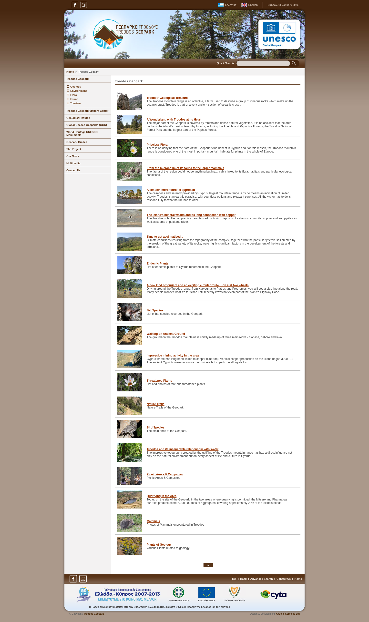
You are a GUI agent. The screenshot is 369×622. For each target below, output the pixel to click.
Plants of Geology (159, 544)
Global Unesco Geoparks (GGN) (86, 124)
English (253, 4)
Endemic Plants (157, 263)
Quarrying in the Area (161, 496)
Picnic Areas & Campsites (165, 474)
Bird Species (155, 427)
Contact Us (73, 170)
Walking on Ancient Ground (166, 334)
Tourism (75, 103)
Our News (72, 156)
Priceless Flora (157, 144)
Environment (78, 90)
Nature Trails (155, 404)
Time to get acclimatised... (165, 236)
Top (234, 578)
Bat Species (155, 310)
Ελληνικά (230, 4)
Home (70, 71)
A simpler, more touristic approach (171, 190)
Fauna (74, 99)
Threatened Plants (159, 380)
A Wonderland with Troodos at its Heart (174, 119)
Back (243, 578)
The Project (73, 149)
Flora (73, 94)
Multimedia (73, 163)
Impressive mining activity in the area (173, 355)
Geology (75, 86)
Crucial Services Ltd (288, 613)
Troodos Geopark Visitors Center (87, 110)
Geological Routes (78, 117)
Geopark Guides (76, 142)
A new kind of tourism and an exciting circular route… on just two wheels (198, 285)
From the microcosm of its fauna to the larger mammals (185, 168)
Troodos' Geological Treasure (167, 98)
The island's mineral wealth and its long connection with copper (191, 215)
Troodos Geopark (88, 71)
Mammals (153, 521)
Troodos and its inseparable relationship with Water (182, 449)
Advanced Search (261, 578)
